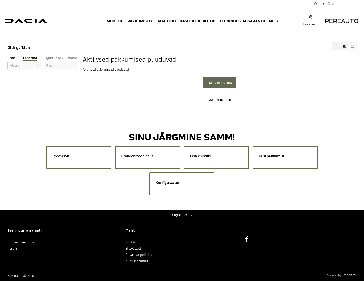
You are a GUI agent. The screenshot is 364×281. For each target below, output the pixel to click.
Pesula (12, 249)
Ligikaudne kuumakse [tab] (60, 58)
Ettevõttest (133, 249)
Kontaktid (132, 243)
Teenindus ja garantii (242, 21)
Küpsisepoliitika (136, 261)
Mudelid (115, 21)
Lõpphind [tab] (30, 58)
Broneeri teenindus (21, 243)
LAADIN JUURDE (219, 100)
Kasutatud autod (198, 21)
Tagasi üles (179, 215)
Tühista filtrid (219, 82)
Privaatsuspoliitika (138, 255)
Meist (274, 21)
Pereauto (342, 20)
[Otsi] (325, 3)
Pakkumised (139, 21)
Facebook (246, 239)
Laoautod (166, 21)
